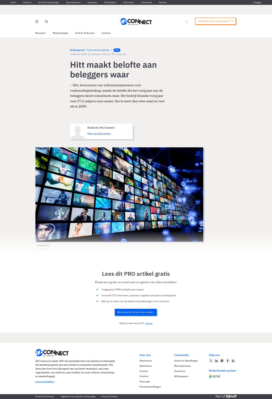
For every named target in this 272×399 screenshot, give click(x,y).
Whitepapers (110, 2)
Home (13, 2)
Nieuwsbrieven (73, 2)
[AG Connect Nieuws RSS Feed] (233, 361)
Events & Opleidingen (48, 2)
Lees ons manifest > (45, 381)
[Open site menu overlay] (36, 21)
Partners (163, 2)
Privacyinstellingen (150, 386)
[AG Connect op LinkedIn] (216, 361)
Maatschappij (60, 33)
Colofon (143, 376)
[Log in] (186, 21)
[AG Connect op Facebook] (228, 361)
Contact (143, 371)
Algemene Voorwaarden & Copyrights (78, 396)
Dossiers (27, 2)
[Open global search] (46, 21)
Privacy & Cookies (109, 396)
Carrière (106, 33)
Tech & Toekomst (84, 33)
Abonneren (128, 2)
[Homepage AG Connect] (136, 21)
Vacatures (92, 2)
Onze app (144, 381)
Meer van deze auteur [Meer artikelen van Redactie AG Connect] (99, 133)
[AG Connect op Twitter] (211, 361)
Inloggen (257, 2)
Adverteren (146, 2)
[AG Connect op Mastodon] (222, 361)
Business (40, 33)
